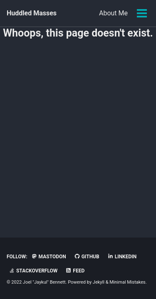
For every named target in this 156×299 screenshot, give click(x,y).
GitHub (86, 257)
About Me (113, 13)
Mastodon (48, 257)
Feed (74, 271)
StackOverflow (33, 271)
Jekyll (98, 282)
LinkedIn (122, 257)
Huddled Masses (32, 13)
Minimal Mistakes (127, 282)
